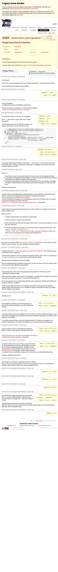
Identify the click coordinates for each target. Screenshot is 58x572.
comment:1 (4, 76)
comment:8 (4, 193)
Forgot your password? (50, 27)
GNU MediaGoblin (45, 431)
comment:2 (4, 89)
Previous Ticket (42, 33)
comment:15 (4, 314)
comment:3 (4, 99)
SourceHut (20, 15)
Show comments (35, 73)
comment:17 (4, 344)
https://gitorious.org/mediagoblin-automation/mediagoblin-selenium (23, 366)
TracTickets (39, 424)
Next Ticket (52, 33)
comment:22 (4, 395)
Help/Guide (24, 27)
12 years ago (48, 38)
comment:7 (4, 172)
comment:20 (4, 380)
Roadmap (33, 30)
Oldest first (34, 71)
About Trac (32, 27)
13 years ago (49, 36)
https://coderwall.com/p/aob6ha (13, 261)
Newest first (42, 71)
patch (44, 52)
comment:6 (4, 162)
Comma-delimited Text (26, 429)
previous (25, 239)
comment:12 (4, 272)
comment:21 (4, 388)
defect (21, 38)
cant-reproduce (32, 38)
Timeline (24, 30)
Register (39, 27)
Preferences (15, 27)
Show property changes (48, 73)
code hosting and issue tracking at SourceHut (23, 8)
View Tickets (43, 30)
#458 (8, 197)
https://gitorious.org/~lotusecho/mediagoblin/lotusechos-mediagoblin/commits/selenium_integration (20, 339)
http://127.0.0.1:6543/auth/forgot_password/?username (19, 204)
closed (14, 38)
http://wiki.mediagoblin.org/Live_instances (15, 109)
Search (53, 30)
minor (16, 49)
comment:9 (4, 208)
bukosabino (18, 46)
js (41, 52)
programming (18, 52)
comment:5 (4, 149)
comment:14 (4, 304)
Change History (10, 71)
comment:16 (4, 329)
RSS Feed (12, 429)
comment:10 (4, 242)
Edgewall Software (19, 433)
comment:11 (4, 251)
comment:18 (4, 362)
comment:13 (4, 296)
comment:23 (4, 413)
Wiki (17, 30)
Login (9, 27)
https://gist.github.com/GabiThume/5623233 (24, 200)
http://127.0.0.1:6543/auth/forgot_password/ (36, 65)
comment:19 (4, 372)
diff (29, 239)
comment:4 (4, 113)
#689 (5, 38)
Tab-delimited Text (44, 429)
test (47, 52)
